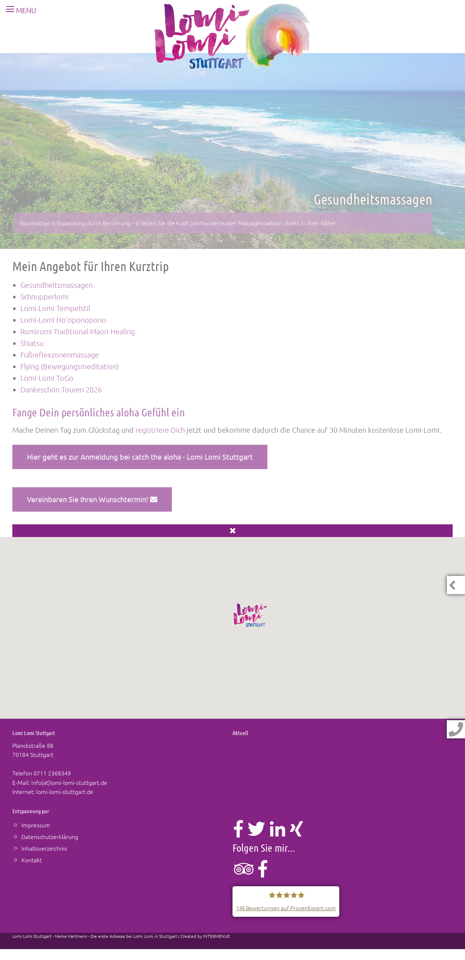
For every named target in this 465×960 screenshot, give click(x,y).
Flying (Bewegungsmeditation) (69, 366)
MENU (18, 10)
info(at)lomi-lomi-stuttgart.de (69, 782)
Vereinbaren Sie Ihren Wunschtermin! (92, 499)
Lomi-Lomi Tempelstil (55, 308)
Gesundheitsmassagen (56, 285)
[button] (250, 615)
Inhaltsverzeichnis (44, 848)
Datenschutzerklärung (49, 836)
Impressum (35, 825)
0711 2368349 (52, 773)
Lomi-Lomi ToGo (46, 378)
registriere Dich (160, 429)
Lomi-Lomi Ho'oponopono (63, 319)
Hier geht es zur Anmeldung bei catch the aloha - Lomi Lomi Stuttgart (140, 456)
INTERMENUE (216, 936)
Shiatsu (32, 343)
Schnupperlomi (44, 296)
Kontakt (31, 860)
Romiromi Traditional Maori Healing (77, 331)
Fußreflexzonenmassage (59, 354)
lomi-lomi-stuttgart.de (64, 791)
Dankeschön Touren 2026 (61, 389)
